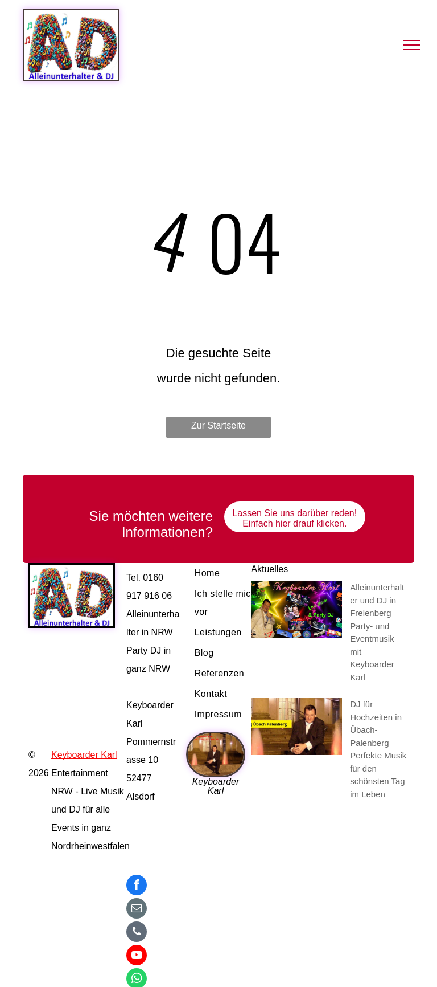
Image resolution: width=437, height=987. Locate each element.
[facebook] (136, 886)
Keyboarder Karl (84, 755)
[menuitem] (230, 573)
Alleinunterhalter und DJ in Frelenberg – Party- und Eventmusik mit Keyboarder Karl (377, 632)
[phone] (136, 933)
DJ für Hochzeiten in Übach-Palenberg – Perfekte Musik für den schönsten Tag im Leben (378, 749)
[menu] (412, 45)
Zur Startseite (218, 425)
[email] (136, 909)
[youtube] (136, 956)
